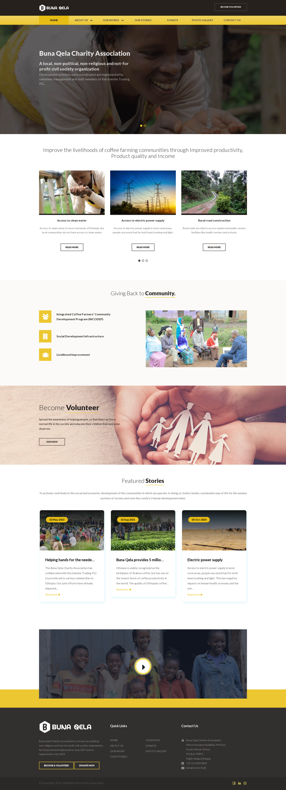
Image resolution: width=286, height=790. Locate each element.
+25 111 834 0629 (196, 763)
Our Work (117, 751)
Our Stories (143, 20)
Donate (172, 20)
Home (54, 20)
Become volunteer (231, 7)
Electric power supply (205, 560)
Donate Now (86, 765)
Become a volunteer (56, 765)
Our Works (113, 20)
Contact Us (232, 20)
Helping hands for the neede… (69, 560)
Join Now (52, 442)
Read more (71, 247)
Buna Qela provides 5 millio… (140, 560)
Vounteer (153, 740)
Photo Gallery (202, 20)
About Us (84, 20)
